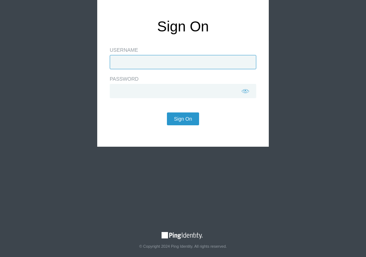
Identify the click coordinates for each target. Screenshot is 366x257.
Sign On (183, 137)
